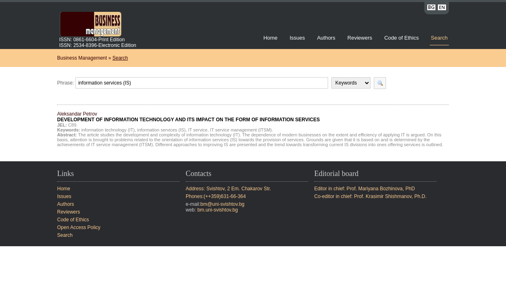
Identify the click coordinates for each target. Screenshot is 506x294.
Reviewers (360, 38)
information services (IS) (161, 129)
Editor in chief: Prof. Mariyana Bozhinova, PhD (364, 189)
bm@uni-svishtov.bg (222, 204)
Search (439, 38)
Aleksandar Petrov (188, 116)
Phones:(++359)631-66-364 (216, 196)
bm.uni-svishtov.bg (218, 210)
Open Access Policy (78, 227)
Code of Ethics (401, 38)
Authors (326, 38)
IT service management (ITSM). (241, 129)
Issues (297, 38)
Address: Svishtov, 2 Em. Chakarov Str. (228, 189)
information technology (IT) (108, 129)
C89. (73, 124)
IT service (197, 129)
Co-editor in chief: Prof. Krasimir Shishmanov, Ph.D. (370, 196)
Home (270, 38)
